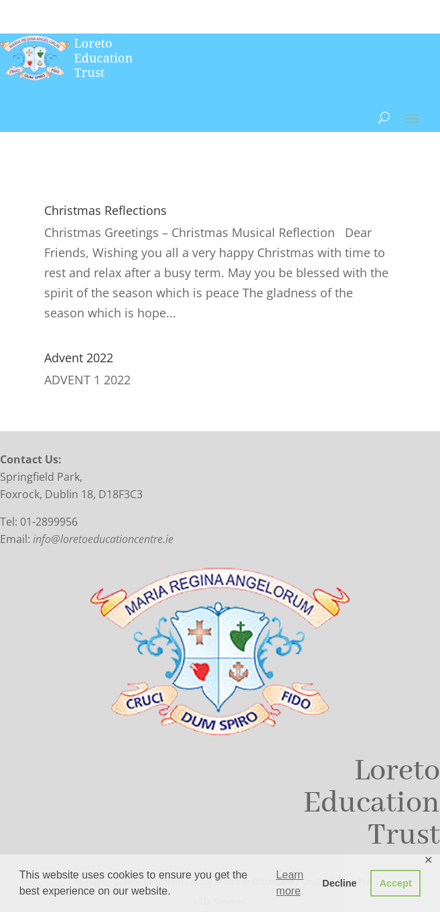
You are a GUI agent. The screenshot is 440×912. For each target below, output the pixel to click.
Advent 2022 (78, 358)
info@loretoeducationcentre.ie (103, 539)
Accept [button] (396, 883)
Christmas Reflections (105, 210)
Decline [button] (339, 883)
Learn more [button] (289, 883)
